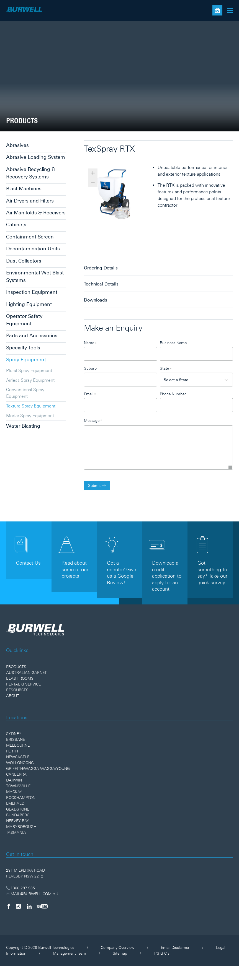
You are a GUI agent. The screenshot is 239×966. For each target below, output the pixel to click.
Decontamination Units (33, 248)
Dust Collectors (23, 261)
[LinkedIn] (29, 906)
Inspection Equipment (31, 292)
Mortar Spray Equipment (30, 415)
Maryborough (21, 826)
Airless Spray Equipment (30, 380)
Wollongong (20, 762)
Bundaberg (18, 815)
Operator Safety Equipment (24, 319)
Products (16, 666)
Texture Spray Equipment (30, 405)
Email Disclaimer (175, 947)
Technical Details (101, 283)
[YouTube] (42, 906)
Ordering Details (101, 267)
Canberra (16, 774)
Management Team (69, 953)
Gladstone (17, 809)
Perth (12, 751)
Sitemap (120, 953)
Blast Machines (24, 188)
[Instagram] (18, 906)
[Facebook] (8, 906)
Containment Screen (30, 237)
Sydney (13, 733)
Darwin (14, 780)
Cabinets (16, 224)
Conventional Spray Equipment (25, 393)
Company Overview (117, 947)
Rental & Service (23, 684)
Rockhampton (20, 797)
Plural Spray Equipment (29, 370)
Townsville (18, 786)
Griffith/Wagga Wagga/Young (38, 768)
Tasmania (16, 832)
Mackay (14, 792)
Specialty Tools (23, 347)
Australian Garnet (26, 672)
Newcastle (17, 757)
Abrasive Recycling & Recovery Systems (30, 173)
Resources (17, 690)
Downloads (95, 299)
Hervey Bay (17, 821)
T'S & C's (161, 953)
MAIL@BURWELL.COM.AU (32, 894)
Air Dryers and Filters (30, 201)
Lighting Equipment (29, 304)
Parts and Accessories (31, 335)
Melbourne (18, 745)
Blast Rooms (20, 678)
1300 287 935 (20, 888)
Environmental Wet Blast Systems (35, 276)
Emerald (15, 803)
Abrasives (17, 145)
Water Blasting (23, 426)
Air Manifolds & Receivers (36, 212)
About (12, 696)
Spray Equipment (26, 359)
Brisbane (15, 739)
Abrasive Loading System (35, 157)
